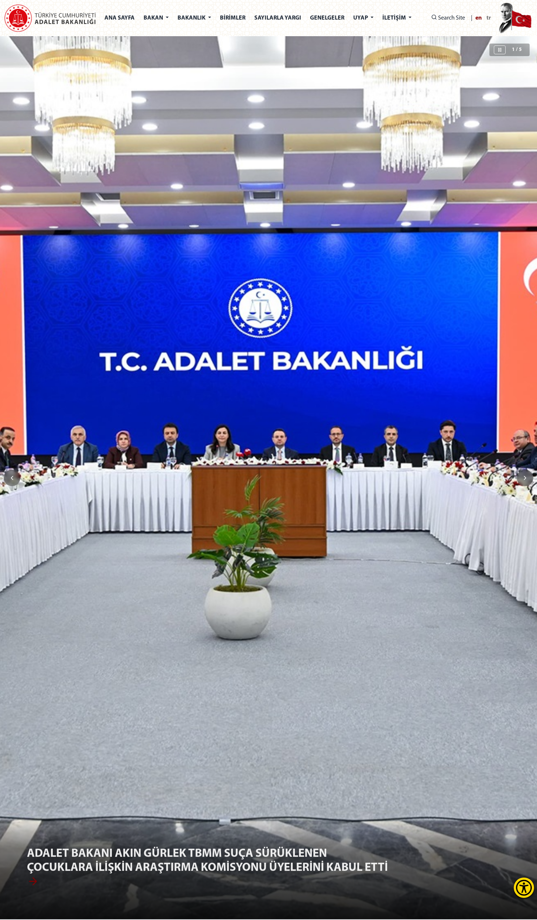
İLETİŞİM (394, 18)
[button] (525, 478)
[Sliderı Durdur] (500, 49)
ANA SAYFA (119, 18)
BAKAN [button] (154, 18)
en (478, 18)
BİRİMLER (232, 18)
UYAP (361, 18)
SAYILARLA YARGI (277, 18)
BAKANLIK (192, 18)
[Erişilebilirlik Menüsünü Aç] (524, 888)
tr (488, 18)
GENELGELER (327, 18)
